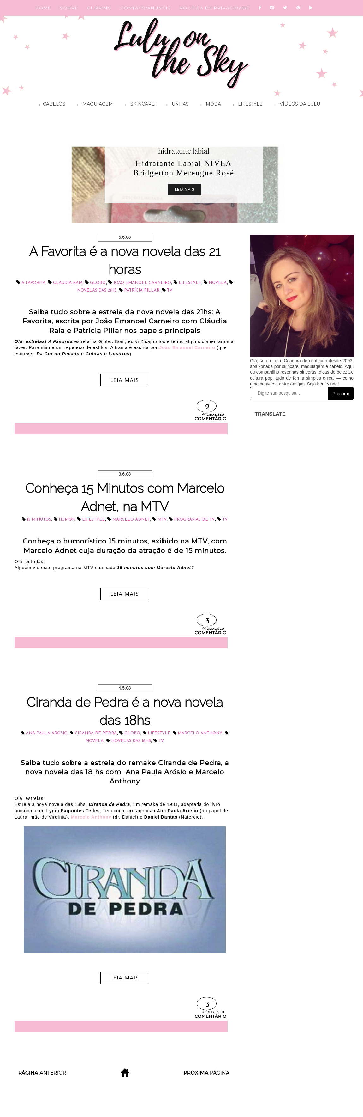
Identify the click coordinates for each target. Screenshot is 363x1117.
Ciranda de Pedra (96, 733)
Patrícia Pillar (141, 290)
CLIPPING (99, 7)
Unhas (176, 105)
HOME (43, 7)
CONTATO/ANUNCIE (145, 7)
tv (169, 290)
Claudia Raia (68, 283)
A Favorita (33, 283)
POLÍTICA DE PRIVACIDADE (215, 7)
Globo (98, 283)
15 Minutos (39, 520)
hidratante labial (183, 151)
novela (218, 283)
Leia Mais (184, 189)
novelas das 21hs (96, 290)
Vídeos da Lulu (295, 105)
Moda (209, 105)
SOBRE (69, 7)
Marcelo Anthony (200, 733)
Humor (67, 520)
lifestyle (190, 283)
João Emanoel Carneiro (142, 283)
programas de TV (194, 520)
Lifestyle (246, 105)
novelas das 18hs (131, 741)
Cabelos (50, 105)
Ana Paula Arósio (47, 733)
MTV (162, 520)
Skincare (138, 105)
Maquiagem (93, 105)
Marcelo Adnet (131, 520)
